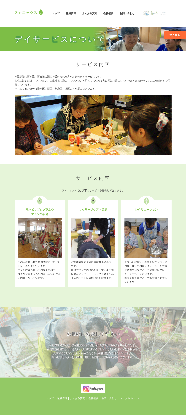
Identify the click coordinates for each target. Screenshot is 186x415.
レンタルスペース (130, 398)
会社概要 (108, 13)
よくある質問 (89, 13)
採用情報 (71, 13)
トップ (56, 13)
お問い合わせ (127, 13)
